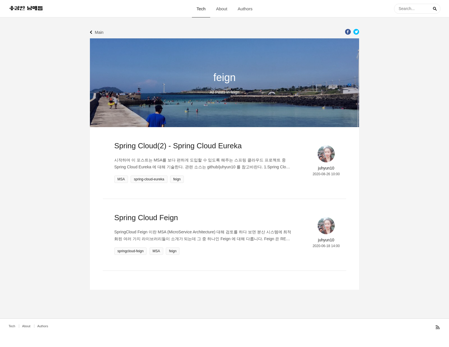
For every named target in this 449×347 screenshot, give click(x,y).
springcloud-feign (130, 251)
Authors (245, 8)
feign (177, 179)
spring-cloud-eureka (149, 179)
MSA (121, 179)
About (221, 8)
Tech (201, 8)
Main (99, 32)
